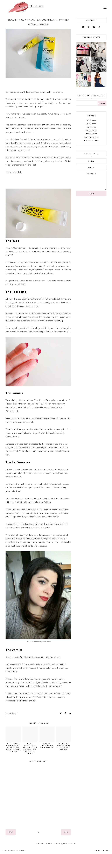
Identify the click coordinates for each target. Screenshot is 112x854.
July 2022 (91, 120)
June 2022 (91, 124)
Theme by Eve (102, 850)
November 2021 (91, 140)
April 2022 (91, 130)
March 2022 (91, 134)
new (10, 832)
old (66, 832)
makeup (13, 713)
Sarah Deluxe (17, 850)
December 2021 (91, 137)
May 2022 (91, 127)
